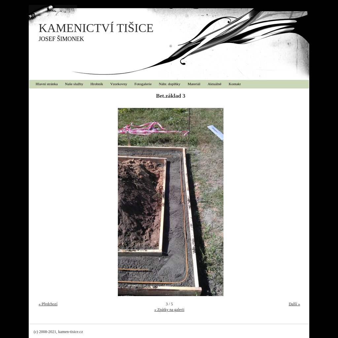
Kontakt (235, 84)
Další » (294, 304)
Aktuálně (214, 84)
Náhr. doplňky (169, 84)
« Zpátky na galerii (169, 309)
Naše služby (74, 84)
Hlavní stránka (47, 84)
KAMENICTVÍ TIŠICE (96, 28)
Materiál (193, 84)
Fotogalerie (143, 84)
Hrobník (96, 84)
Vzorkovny (118, 84)
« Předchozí (48, 304)
